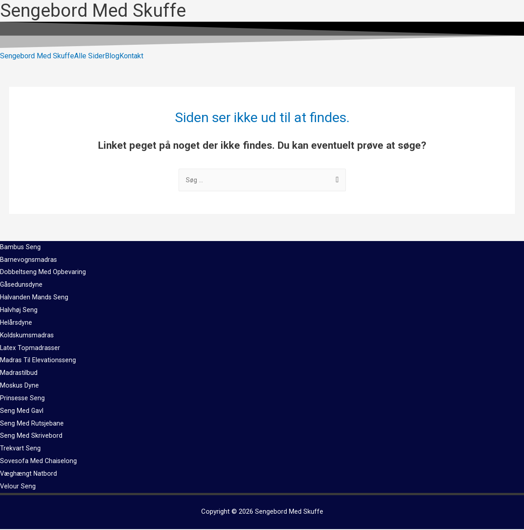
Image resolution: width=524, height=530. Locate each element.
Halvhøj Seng (19, 311)
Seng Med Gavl (22, 411)
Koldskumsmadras (28, 336)
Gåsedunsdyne (22, 285)
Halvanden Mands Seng (34, 298)
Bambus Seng (20, 248)
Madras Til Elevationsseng (38, 361)
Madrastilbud (19, 373)
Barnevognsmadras (29, 260)
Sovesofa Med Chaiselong (39, 462)
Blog (112, 56)
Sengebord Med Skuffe (37, 56)
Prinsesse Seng (23, 399)
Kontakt (131, 56)
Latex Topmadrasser (30, 349)
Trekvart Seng (20, 449)
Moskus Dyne (20, 386)
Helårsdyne (16, 323)
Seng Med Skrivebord (31, 436)
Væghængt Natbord (29, 474)
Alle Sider (89, 56)
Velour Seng (18, 487)
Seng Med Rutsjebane (32, 424)
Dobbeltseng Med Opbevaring (43, 273)
